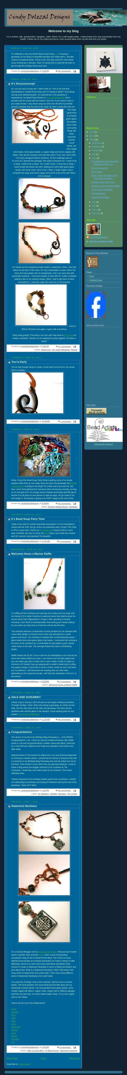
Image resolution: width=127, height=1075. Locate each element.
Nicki (13, 1024)
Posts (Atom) (25, 1064)
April (94, 206)
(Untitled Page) (95, 280)
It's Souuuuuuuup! (23, 83)
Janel (13, 1033)
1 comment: (65, 421)
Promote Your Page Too (95, 320)
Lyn (13, 1042)
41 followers (43, 794)
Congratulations (21, 732)
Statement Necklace (24, 806)
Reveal (74, 350)
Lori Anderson (46, 530)
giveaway (73, 507)
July (94, 154)
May (94, 202)
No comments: (65, 71)
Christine (15, 1039)
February (96, 213)
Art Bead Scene (52, 1051)
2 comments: (65, 541)
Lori (56, 54)
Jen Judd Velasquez (55, 98)
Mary (13, 1021)
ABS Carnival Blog (35, 1051)
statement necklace (68, 1051)
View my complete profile (101, 241)
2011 (92, 136)
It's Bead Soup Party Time (28, 518)
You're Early (19, 361)
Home (43, 1058)
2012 (92, 132)
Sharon (14, 1030)
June (94, 158)
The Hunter (72, 794)
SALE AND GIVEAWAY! (26, 697)
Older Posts (74, 1058)
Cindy (41, 955)
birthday (53, 794)
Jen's (46, 533)
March (95, 210)
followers (62, 794)
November (97, 147)
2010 (92, 140)
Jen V (13, 1015)
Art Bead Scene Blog (47, 952)
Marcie (14, 1036)
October (96, 150)
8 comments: (65, 1047)
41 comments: (65, 346)
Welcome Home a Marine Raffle (31, 553)
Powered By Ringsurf (103, 444)
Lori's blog (68, 335)
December (97, 143)
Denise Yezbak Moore (58, 507)
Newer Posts (12, 1058)
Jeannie (14, 1012)
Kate (13, 1018)
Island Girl (15, 1027)
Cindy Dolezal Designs (95, 290)
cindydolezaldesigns (99, 237)
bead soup (46, 350)
